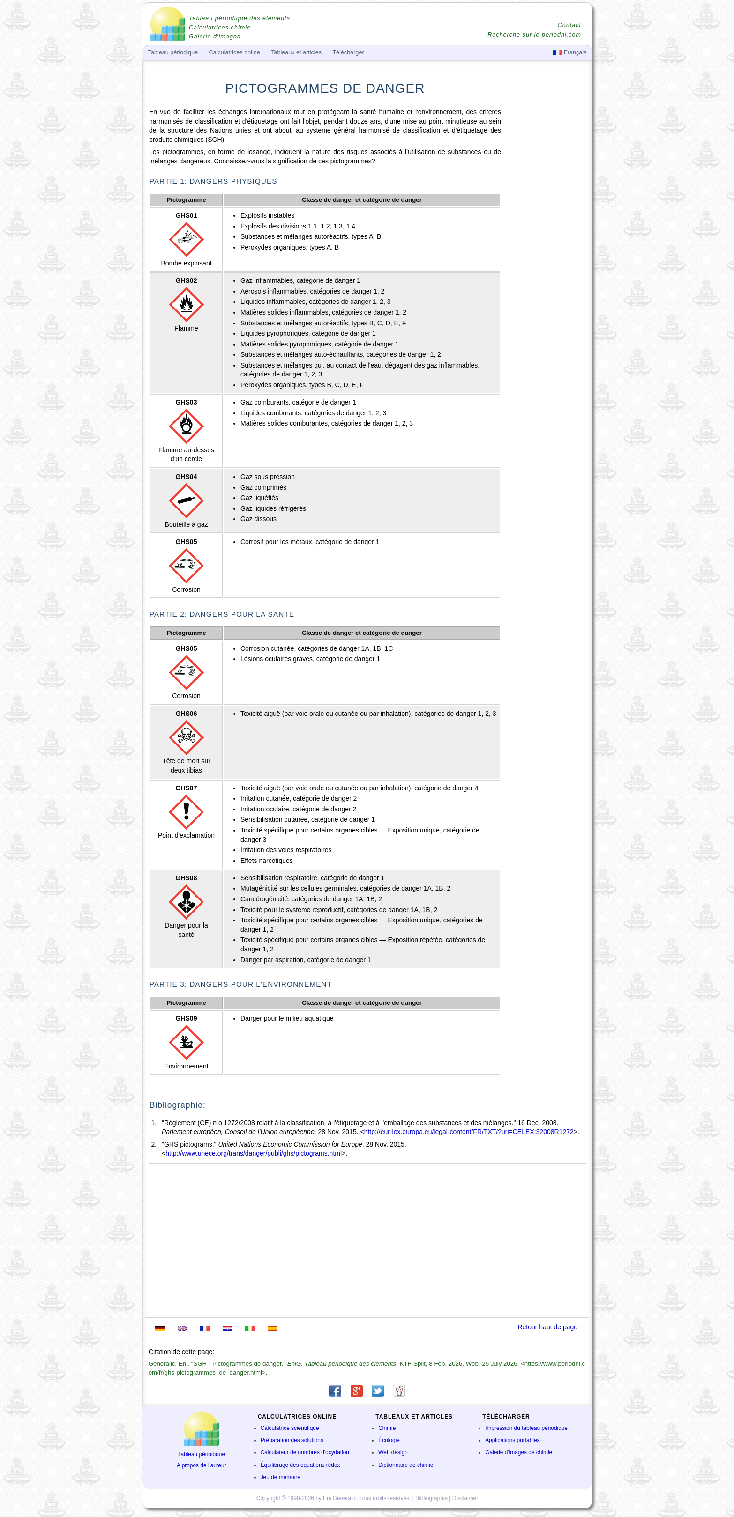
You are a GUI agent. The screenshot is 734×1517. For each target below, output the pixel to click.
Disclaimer (465, 1498)
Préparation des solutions (292, 1440)
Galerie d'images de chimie (518, 1452)
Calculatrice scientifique (290, 1428)
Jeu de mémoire (280, 1477)
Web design (393, 1452)
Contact (569, 25)
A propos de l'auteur (201, 1465)
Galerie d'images (214, 36)
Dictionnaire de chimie (405, 1465)
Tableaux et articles (296, 52)
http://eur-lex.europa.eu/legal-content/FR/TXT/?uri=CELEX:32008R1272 (469, 1131)
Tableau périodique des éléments (239, 18)
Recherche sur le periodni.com (534, 34)
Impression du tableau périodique (526, 1428)
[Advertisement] (547, 251)
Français (570, 52)
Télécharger (348, 52)
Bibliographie (431, 1498)
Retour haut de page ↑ (550, 1327)
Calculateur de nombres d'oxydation (305, 1452)
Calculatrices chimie (220, 27)
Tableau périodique (201, 1454)
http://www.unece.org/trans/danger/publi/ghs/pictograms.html (253, 1153)
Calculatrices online (234, 52)
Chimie (387, 1428)
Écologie (389, 1440)
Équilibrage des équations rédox (300, 1465)
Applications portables (512, 1440)
